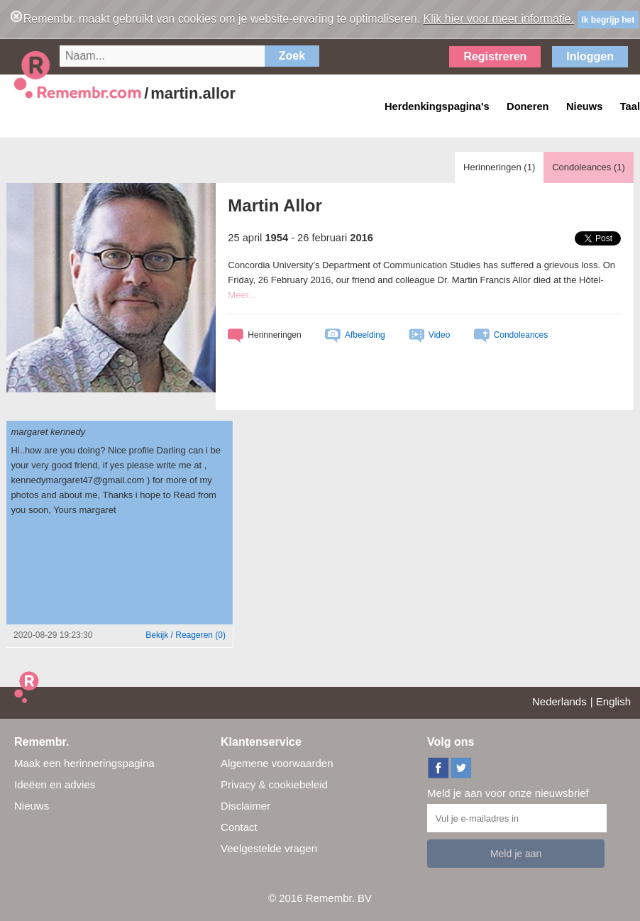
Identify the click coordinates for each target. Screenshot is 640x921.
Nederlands (559, 701)
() (185, 635)
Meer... (242, 294)
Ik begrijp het (608, 20)
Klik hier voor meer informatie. (499, 19)
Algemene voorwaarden (277, 763)
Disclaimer (245, 806)
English (613, 701)
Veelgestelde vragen (269, 848)
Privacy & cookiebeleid (274, 784)
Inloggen (590, 56)
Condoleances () (588, 167)
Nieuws (31, 806)
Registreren (494, 56)
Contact (239, 827)
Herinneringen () (499, 167)
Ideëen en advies (54, 784)
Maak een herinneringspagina (84, 763)
